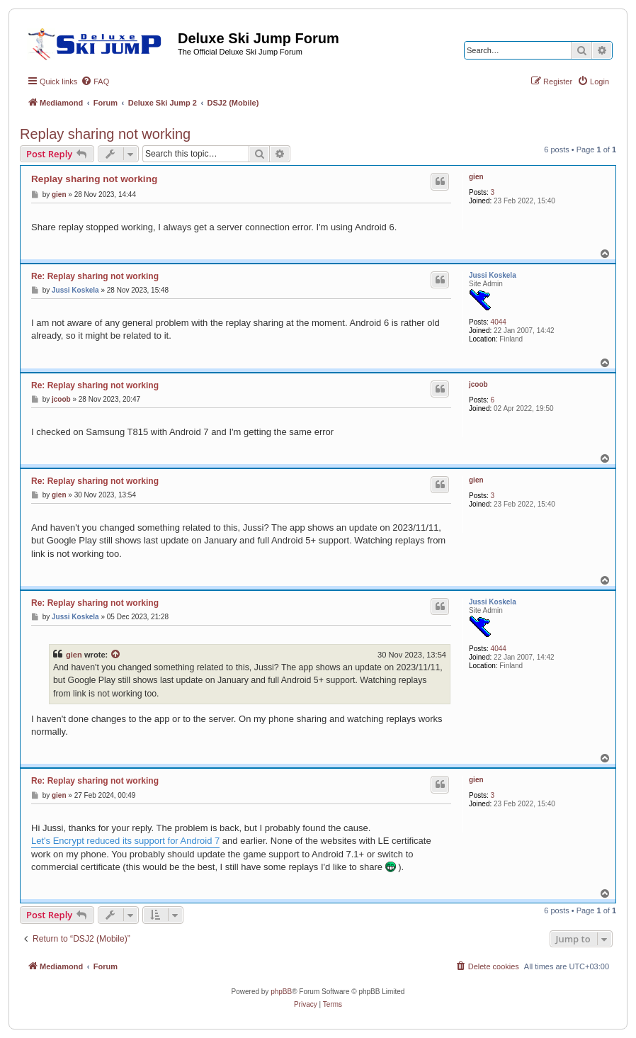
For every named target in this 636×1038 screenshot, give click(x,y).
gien (476, 177)
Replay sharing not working (105, 134)
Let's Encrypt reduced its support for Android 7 (125, 840)
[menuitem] (95, 81)
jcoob (478, 384)
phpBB (281, 991)
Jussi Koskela (492, 275)
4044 (498, 322)
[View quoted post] (116, 654)
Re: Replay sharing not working (95, 276)
